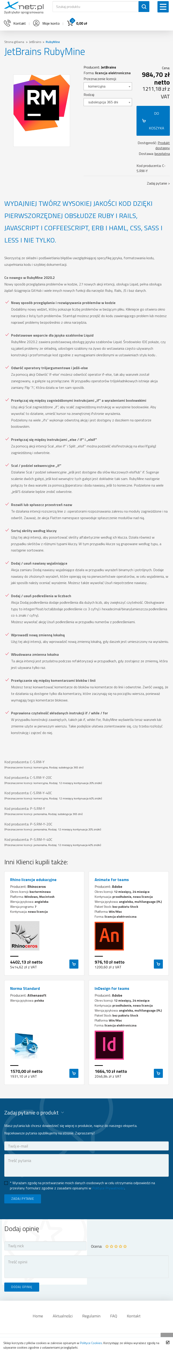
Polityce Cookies (91, 1342)
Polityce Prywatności (108, 1188)
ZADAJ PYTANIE (22, 1198)
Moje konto (46, 23)
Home (38, 1316)
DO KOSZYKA (156, 121)
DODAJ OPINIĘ (21, 1287)
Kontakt (134, 1316)
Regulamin (91, 1316)
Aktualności (63, 1316)
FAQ (113, 1316)
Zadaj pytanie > (158, 183)
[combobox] (108, 86)
